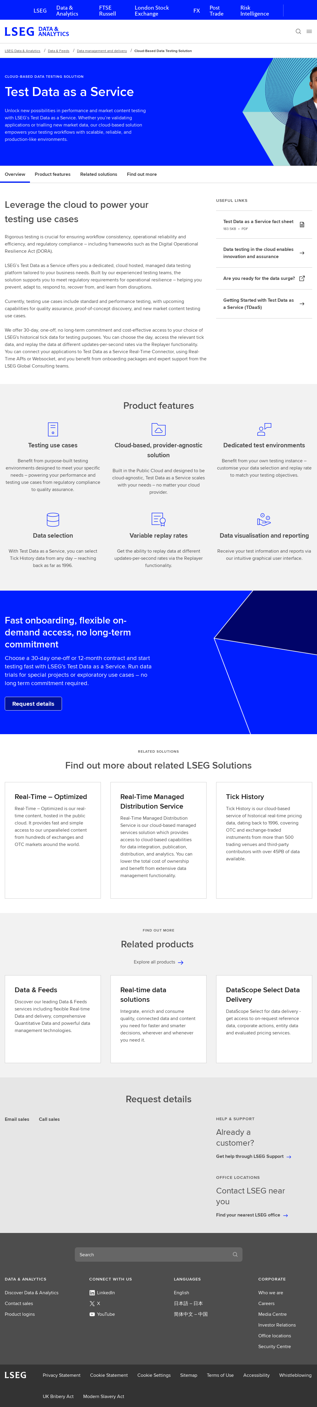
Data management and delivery (102, 50)
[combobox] (151, 1254)
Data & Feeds (58, 50)
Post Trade (217, 10)
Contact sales (19, 1303)
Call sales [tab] (49, 1119)
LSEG (40, 10)
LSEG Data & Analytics (22, 50)
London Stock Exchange (152, 10)
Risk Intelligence (254, 10)
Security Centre (274, 1346)
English (181, 1292)
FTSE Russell (107, 10)
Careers (266, 1303)
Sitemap (188, 1375)
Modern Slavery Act (103, 1396)
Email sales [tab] (17, 1119)
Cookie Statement (109, 1375)
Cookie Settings (154, 1375)
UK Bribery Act (58, 1396)
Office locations (274, 1335)
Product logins (20, 1314)
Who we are (270, 1292)
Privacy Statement (62, 1375)
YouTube (102, 1314)
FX (196, 10)
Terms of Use (220, 1375)
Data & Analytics (67, 10)
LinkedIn (102, 1292)
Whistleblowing (295, 1375)
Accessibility (256, 1375)
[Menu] (309, 31)
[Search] (298, 31)
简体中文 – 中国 (191, 1314)
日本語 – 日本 (188, 1303)
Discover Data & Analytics (31, 1292)
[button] (32, 1279)
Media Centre (272, 1314)
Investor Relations (277, 1324)
